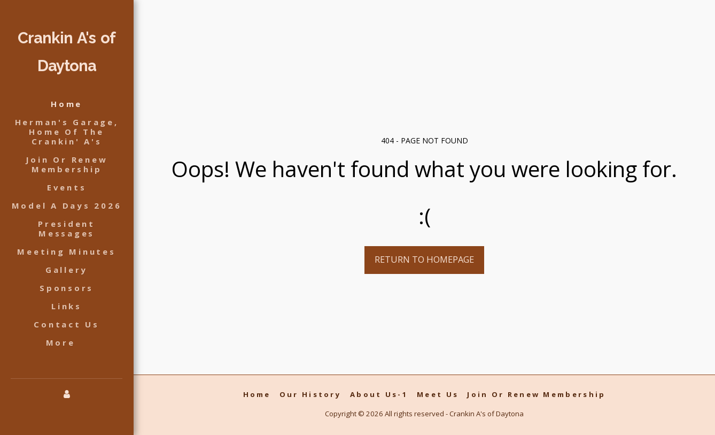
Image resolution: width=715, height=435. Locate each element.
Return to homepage (424, 259)
